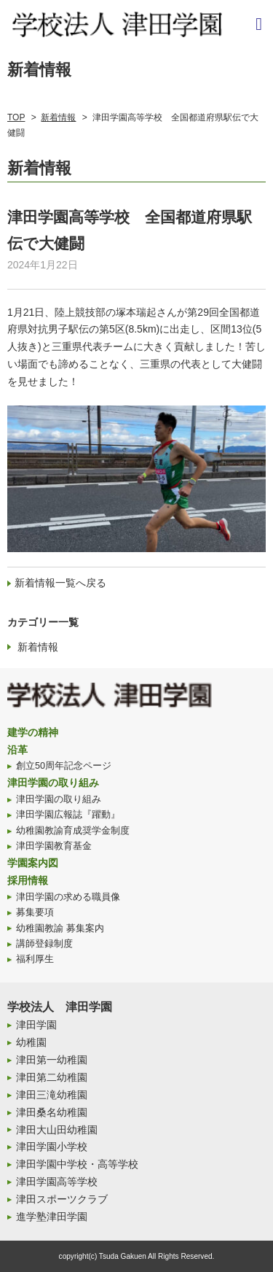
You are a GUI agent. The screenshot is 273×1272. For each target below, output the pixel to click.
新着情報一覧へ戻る (60, 583)
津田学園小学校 (51, 1146)
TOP (16, 117)
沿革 (17, 750)
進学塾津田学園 (51, 1216)
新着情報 (58, 117)
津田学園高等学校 (57, 1181)
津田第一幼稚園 (51, 1060)
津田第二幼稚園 (51, 1077)
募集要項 (35, 912)
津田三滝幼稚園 (51, 1095)
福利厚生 (35, 959)
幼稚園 (31, 1042)
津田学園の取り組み (53, 782)
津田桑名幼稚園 (51, 1112)
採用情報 (27, 880)
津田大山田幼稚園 (57, 1130)
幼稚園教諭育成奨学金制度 (73, 831)
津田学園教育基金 (54, 846)
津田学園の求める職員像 (68, 897)
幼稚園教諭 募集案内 (60, 928)
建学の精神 (32, 732)
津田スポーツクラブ (62, 1199)
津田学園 (36, 1025)
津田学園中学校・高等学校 (77, 1164)
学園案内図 (32, 863)
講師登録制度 (44, 944)
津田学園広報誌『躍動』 (68, 815)
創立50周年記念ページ (63, 766)
